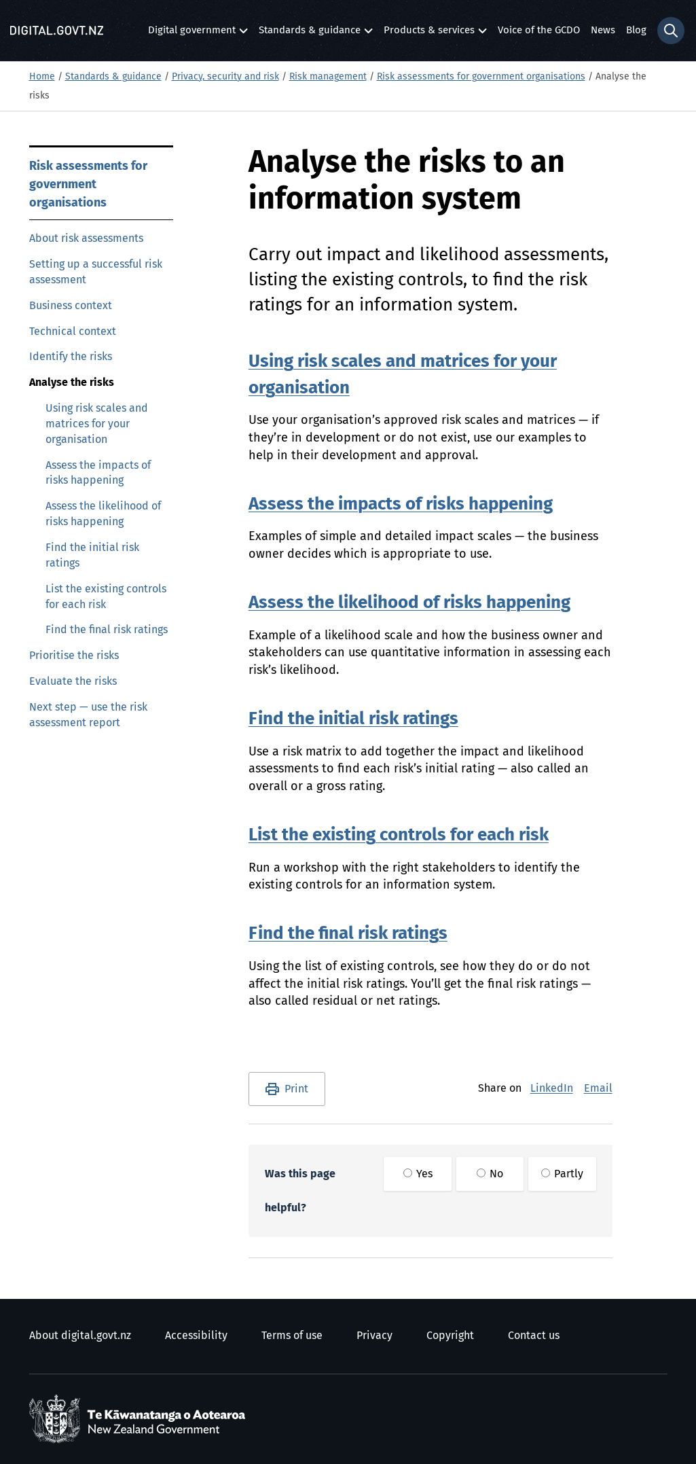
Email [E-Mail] (598, 1088)
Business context (70, 305)
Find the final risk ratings (106, 629)
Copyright (450, 1335)
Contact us (534, 1335)
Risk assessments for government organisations (481, 77)
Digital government (192, 33)
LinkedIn (551, 1088)
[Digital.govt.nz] (56, 30)
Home (42, 77)
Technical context (72, 331)
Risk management (328, 77)
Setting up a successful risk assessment (95, 272)
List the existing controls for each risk (105, 597)
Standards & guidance (310, 33)
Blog (636, 30)
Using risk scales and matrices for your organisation (96, 424)
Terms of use (292, 1335)
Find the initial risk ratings (92, 555)
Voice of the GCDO (539, 30)
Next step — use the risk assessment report (88, 715)
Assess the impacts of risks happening (98, 473)
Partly (562, 1173)
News (603, 30)
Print (296, 1089)
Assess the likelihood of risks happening (103, 514)
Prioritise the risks (74, 655)
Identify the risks (70, 356)
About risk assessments (86, 238)
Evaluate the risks (73, 681)
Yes (418, 1173)
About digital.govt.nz (80, 1335)
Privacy (374, 1335)
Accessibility (196, 1335)
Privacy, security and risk (225, 77)
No (490, 1173)
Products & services (429, 33)
